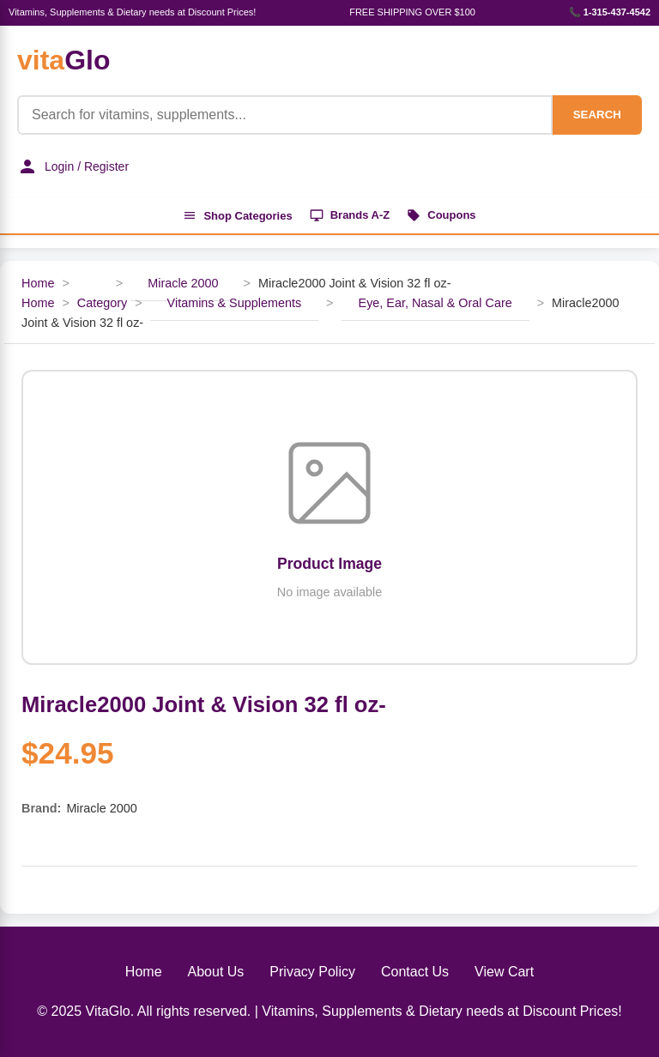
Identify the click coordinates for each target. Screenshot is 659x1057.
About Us (216, 971)
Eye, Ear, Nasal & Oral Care (435, 303)
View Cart (504, 971)
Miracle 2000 (183, 283)
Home (37, 283)
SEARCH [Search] (597, 114)
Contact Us (415, 971)
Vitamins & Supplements (234, 303)
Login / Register (73, 166)
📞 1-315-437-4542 (609, 12)
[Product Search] (285, 115)
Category (102, 303)
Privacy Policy (312, 971)
